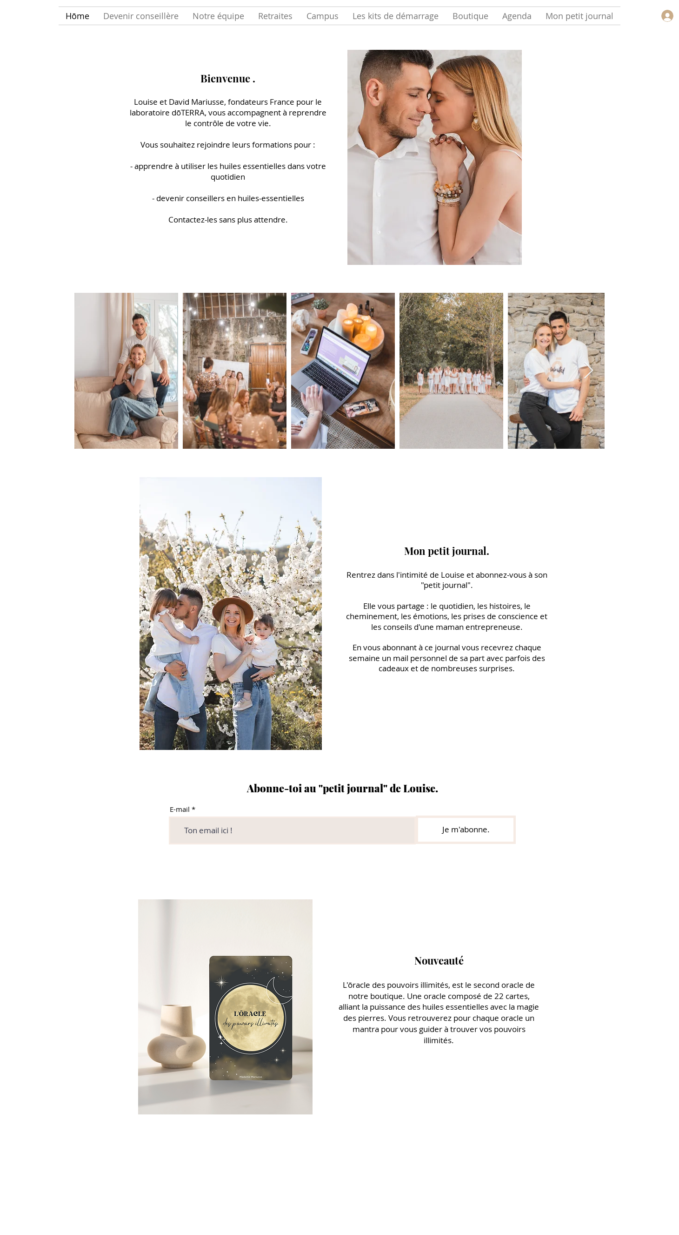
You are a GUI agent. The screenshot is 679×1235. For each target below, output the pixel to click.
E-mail (180, 809)
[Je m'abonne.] (466, 830)
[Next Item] (588, 371)
